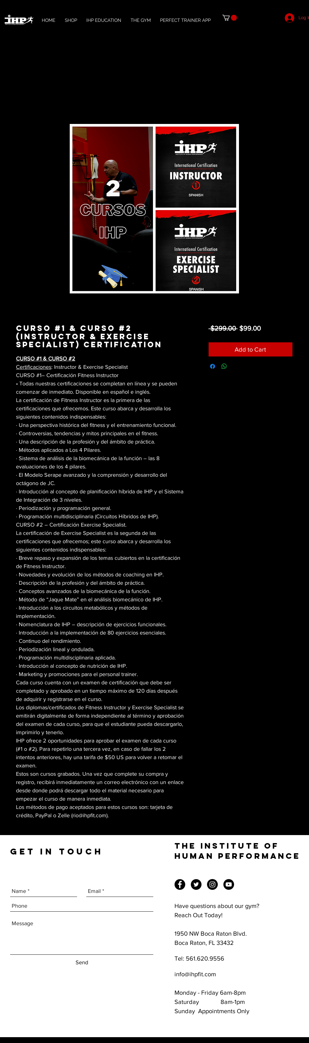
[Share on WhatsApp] (224, 366)
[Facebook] (179, 884)
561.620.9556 (205, 958)
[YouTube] (228, 884)
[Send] (82, 962)
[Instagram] (212, 884)
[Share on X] (236, 366)
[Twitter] (196, 884)
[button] (229, 18)
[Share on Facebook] (212, 366)
